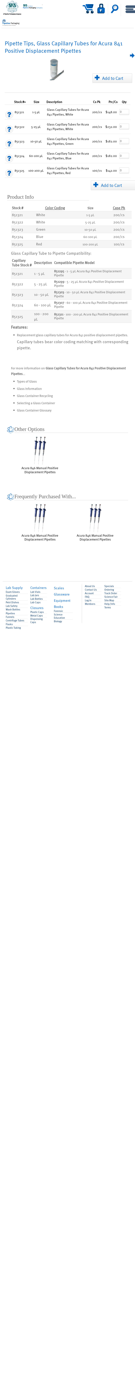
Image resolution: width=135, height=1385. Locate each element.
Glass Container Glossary (34, 410)
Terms (107, 607)
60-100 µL (90, 237)
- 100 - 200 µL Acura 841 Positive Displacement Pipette (91, 316)
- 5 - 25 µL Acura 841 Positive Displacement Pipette (89, 284)
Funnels (10, 617)
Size (36, 102)
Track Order (110, 593)
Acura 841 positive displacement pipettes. (99, 335)
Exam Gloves (13, 591)
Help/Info (109, 603)
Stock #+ (20, 102)
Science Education (59, 616)
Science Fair (111, 596)
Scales (59, 588)
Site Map (109, 600)
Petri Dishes (12, 602)
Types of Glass (27, 381)
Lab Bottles (36, 598)
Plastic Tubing (13, 627)
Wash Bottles (13, 609)
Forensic (58, 611)
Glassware (62, 594)
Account (89, 593)
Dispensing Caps (36, 620)
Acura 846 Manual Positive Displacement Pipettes (40, 455)
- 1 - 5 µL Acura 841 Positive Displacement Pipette (88, 273)
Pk (96, 102)
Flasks (9, 624)
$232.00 (111, 126)
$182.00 (111, 141)
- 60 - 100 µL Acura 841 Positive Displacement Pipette (90, 305)
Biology (58, 621)
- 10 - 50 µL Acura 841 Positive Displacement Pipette (89, 294)
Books (58, 606)
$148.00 (111, 112)
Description (54, 102)
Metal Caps (36, 615)
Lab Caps (35, 602)
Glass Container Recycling (35, 395)
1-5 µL (90, 215)
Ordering (109, 589)
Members (90, 603)
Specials (109, 586)
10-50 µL (90, 229)
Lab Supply (14, 587)
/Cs (113, 102)
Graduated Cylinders (12, 597)
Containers (38, 587)
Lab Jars (34, 595)
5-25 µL (90, 222)
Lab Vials (35, 591)
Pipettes (10, 613)
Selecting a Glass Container (36, 403)
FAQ (87, 596)
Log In (88, 600)
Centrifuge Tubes (15, 620)
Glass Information (29, 388)
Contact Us (91, 589)
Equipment (62, 600)
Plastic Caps (37, 612)
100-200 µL (90, 244)
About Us (90, 586)
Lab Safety (11, 606)
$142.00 (111, 170)
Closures (37, 607)
